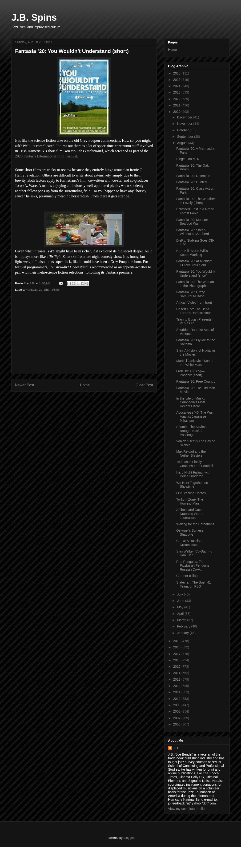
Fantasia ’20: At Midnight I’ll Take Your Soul (194, 263)
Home (85, 385)
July (180, 594)
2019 (177, 641)
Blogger (128, 837)
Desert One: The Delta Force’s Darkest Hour (193, 311)
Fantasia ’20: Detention (193, 176)
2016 (177, 660)
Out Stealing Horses (191, 493)
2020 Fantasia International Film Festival (46, 156)
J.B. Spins (34, 17)
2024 (177, 86)
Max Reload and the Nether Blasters (191, 453)
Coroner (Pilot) (187, 576)
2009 (177, 705)
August (182, 143)
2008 (177, 711)
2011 (177, 692)
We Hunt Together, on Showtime (192, 485)
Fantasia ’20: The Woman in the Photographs (195, 284)
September (185, 136)
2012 (177, 686)
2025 (177, 80)
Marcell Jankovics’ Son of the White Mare (194, 363)
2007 (177, 718)
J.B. (176, 748)
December (185, 117)
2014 (177, 673)
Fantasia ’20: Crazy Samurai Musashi (190, 294)
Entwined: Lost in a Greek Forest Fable (195, 211)
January (183, 633)
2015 (177, 666)
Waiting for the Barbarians (195, 524)
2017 (177, 654)
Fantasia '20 (34, 289)
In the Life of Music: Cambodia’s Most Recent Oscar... (190, 402)
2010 (177, 699)
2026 (177, 73)
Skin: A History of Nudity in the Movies (195, 352)
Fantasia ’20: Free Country (195, 381)
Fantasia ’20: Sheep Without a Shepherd (192, 232)
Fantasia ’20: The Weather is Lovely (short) (195, 201)
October (183, 130)
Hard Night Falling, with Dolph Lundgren (193, 474)
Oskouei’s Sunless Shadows (189, 532)
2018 (177, 647)
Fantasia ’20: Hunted (191, 182)
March (182, 620)
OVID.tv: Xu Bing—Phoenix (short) (190, 373)
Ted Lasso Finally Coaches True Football (194, 464)
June (181, 601)
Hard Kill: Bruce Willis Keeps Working (192, 253)
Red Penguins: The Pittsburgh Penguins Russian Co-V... (192, 566)
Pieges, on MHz (188, 159)
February (184, 626)
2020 (177, 112)
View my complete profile (186, 809)
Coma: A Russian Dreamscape (188, 543)
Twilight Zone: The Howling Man (189, 501)
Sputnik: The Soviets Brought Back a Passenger (191, 431)
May (180, 607)
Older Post (144, 385)
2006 (177, 724)
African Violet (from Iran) (194, 302)
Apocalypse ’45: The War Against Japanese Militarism (194, 416)
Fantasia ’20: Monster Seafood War (192, 222)
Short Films (52, 289)
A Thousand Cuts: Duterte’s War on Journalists (190, 514)
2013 (177, 679)
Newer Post (24, 385)
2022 (177, 99)
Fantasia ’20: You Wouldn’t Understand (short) (195, 273)
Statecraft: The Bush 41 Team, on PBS (193, 584)
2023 (177, 92)
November (185, 123)
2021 (177, 105)
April (181, 614)
